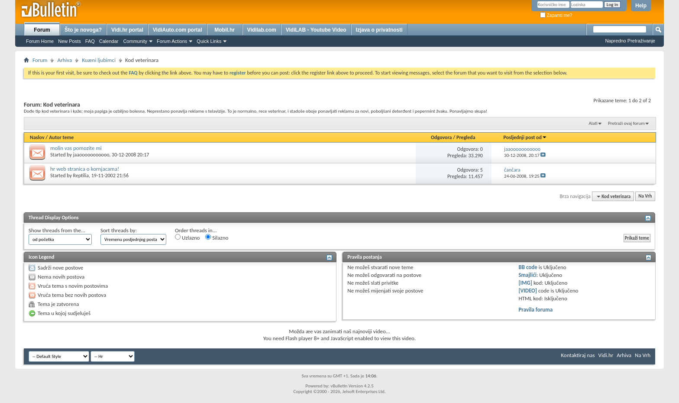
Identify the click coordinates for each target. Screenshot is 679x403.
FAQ (90, 41)
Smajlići (527, 275)
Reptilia (81, 175)
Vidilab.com (261, 30)
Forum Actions (172, 41)
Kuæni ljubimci (99, 60)
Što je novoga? (83, 30)
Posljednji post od (525, 137)
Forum (42, 30)
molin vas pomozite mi (76, 148)
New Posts (69, 41)
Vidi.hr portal (127, 30)
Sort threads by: (118, 230)
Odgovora (441, 137)
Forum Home (40, 41)
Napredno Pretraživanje (630, 40)
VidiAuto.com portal (177, 30)
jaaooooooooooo (91, 155)
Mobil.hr (224, 30)
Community (135, 41)
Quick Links (209, 41)
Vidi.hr (606, 355)
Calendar (109, 41)
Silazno (216, 237)
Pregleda (465, 137)
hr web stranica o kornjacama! (84, 169)
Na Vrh (645, 196)
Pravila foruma (535, 309)
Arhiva (64, 60)
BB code (527, 267)
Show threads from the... (57, 230)
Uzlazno (187, 237)
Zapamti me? (556, 15)
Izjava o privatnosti (379, 30)
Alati (592, 123)
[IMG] (525, 283)
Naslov (37, 137)
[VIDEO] (527, 290)
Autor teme (61, 137)
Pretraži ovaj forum (626, 123)
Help (641, 6)
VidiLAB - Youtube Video (316, 30)
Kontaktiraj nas (578, 355)
